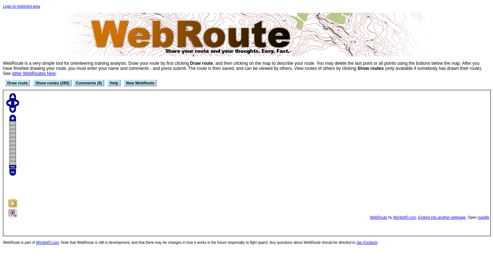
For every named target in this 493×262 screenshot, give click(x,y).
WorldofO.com (404, 217)
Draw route (17, 83)
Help (114, 83)
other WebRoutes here (34, 73)
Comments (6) (89, 83)
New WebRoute (140, 83)
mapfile (483, 217)
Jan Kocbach (366, 243)
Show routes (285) (52, 83)
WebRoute (378, 217)
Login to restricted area (21, 6)
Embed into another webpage (442, 217)
